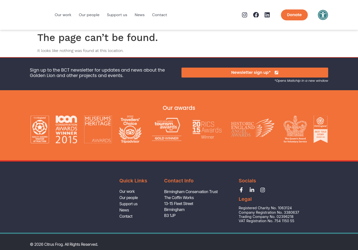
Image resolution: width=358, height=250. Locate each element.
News (140, 14)
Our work (63, 14)
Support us (117, 14)
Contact (159, 14)
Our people (89, 14)
